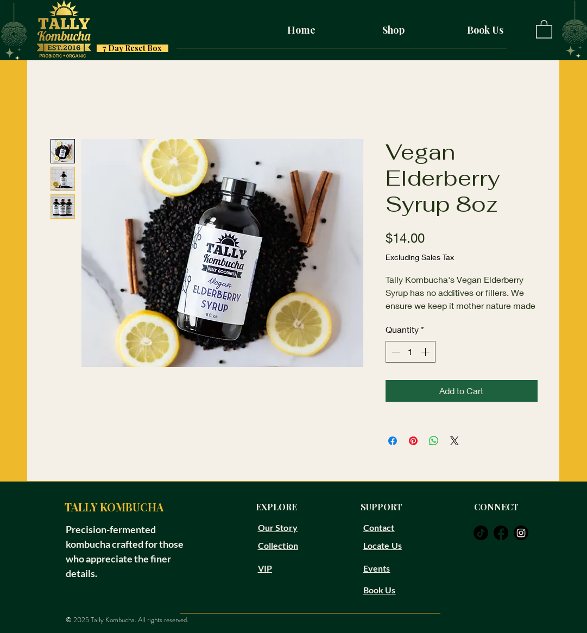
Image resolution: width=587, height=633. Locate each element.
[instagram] (521, 533)
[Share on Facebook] (392, 440)
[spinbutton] (410, 351)
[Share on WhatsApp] (433, 440)
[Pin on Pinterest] (413, 440)
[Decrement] (394, 351)
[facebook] (501, 533)
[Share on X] (454, 440)
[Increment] (426, 351)
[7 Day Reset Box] (132, 48)
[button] (544, 29)
